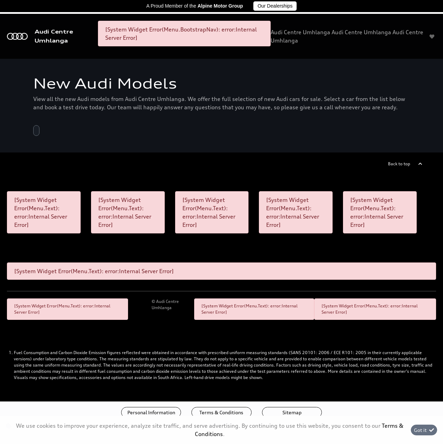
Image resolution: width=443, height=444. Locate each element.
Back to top (399, 163)
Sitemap (291, 412)
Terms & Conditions (221, 412)
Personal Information (151, 412)
